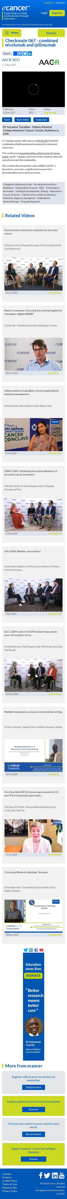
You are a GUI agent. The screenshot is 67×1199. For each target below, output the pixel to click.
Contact (6, 1173)
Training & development (27, 191)
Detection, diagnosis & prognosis (19, 198)
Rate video (23, 119)
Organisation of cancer (26, 187)
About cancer (33, 1134)
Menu (12, 33)
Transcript (41, 119)
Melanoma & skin (23, 184)
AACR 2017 (43, 140)
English (48, 2)
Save (7, 119)
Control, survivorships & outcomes (39, 194)
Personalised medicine (45, 184)
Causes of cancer (11, 194)
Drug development (30, 201)
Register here (33, 1087)
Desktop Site (9, 1187)
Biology (44, 191)
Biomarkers (56, 191)
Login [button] (44, 12)
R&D (41, 187)
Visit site (33, 1109)
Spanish (60, 2)
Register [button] (57, 12)
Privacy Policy (9, 1191)
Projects (7, 1177)
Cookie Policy (9, 1180)
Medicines (8, 187)
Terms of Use (9, 1184)
